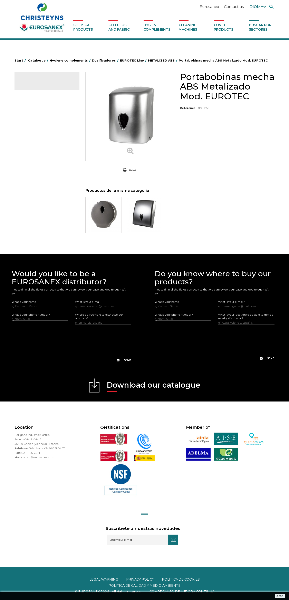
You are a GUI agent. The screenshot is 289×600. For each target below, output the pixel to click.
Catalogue (35, 83)
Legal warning (104, 579)
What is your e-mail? (88, 301)
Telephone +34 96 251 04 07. (47, 448)
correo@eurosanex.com (37, 457)
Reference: (188, 108)
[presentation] (71, 346)
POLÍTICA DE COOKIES (181, 579)
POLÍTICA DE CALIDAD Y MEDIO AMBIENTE (145, 586)
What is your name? (25, 301)
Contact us (234, 6)
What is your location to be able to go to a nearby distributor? (245, 316)
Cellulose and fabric (119, 27)
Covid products (223, 27)
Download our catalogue (153, 386)
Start (21, 60)
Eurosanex (209, 6)
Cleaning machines (188, 27)
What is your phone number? (31, 314)
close (280, 596)
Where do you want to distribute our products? (99, 316)
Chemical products (83, 27)
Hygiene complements (157, 27)
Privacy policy (140, 579)
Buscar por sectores (260, 27)
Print (132, 170)
